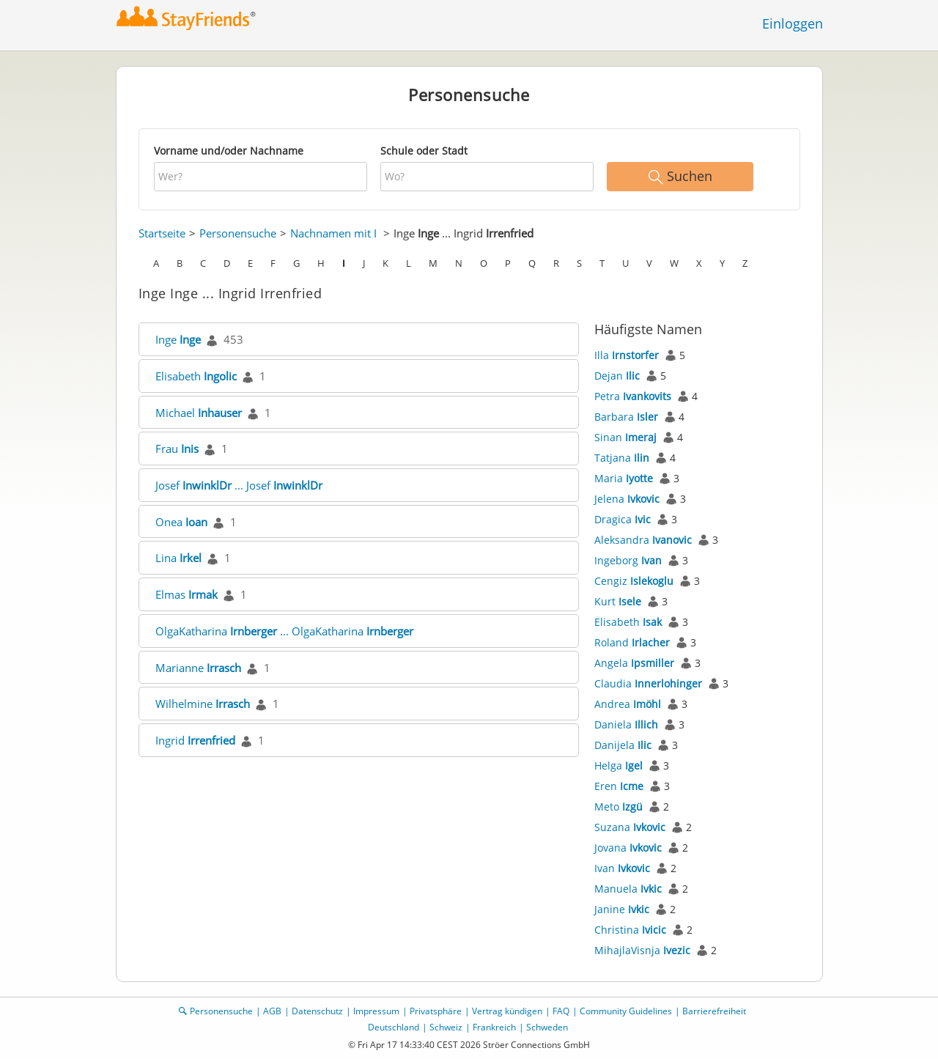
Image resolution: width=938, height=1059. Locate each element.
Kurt (617, 601)
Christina (630, 930)
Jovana (628, 848)
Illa (626, 355)
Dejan (617, 376)
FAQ (561, 1011)
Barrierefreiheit (714, 1011)
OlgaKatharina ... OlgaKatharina (284, 631)
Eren (618, 786)
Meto (618, 806)
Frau (177, 448)
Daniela (626, 724)
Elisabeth (196, 376)
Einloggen (792, 23)
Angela (634, 663)
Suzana (629, 827)
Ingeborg (628, 560)
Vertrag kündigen (507, 1011)
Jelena (627, 499)
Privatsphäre (436, 1011)
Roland (632, 642)
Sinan (625, 437)
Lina (178, 557)
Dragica (622, 519)
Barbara (626, 417)
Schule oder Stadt (424, 151)
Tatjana (621, 458)
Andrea (627, 704)
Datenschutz (317, 1011)
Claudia (648, 683)
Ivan (622, 868)
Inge (178, 339)
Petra (632, 396)
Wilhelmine (202, 703)
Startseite (162, 233)
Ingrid (195, 740)
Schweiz (445, 1027)
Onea (181, 521)
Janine (621, 909)
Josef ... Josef (238, 485)
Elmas (186, 594)
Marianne (198, 667)
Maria (623, 478)
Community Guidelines (626, 1011)
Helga (618, 765)
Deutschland (393, 1027)
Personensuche (237, 233)
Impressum (376, 1011)
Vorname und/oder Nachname (228, 151)
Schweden (547, 1027)
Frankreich (494, 1027)
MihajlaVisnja (642, 950)
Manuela (628, 889)
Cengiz (633, 581)
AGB (272, 1011)
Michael (198, 412)
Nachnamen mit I (333, 233)
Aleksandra (643, 540)
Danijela (622, 745)
